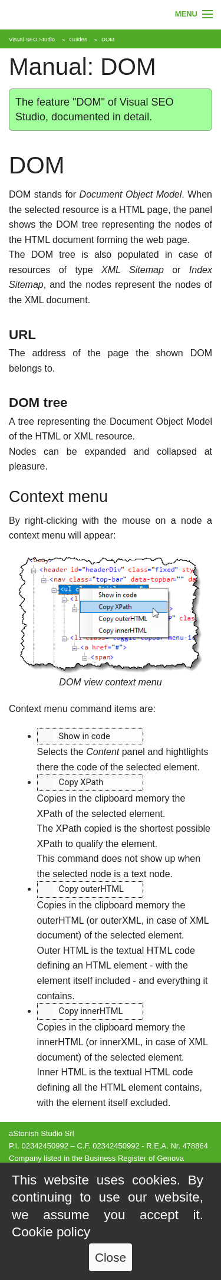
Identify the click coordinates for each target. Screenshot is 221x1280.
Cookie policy (51, 1232)
